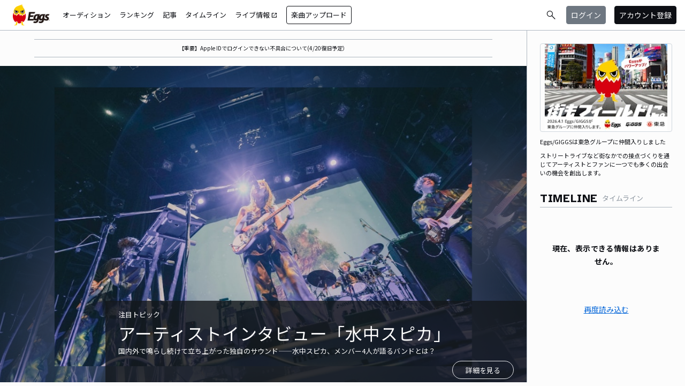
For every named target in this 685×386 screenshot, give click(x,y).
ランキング (136, 15)
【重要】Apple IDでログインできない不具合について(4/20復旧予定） (263, 48)
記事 (170, 15)
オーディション (87, 15)
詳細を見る (483, 370)
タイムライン (205, 15)
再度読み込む (606, 309)
